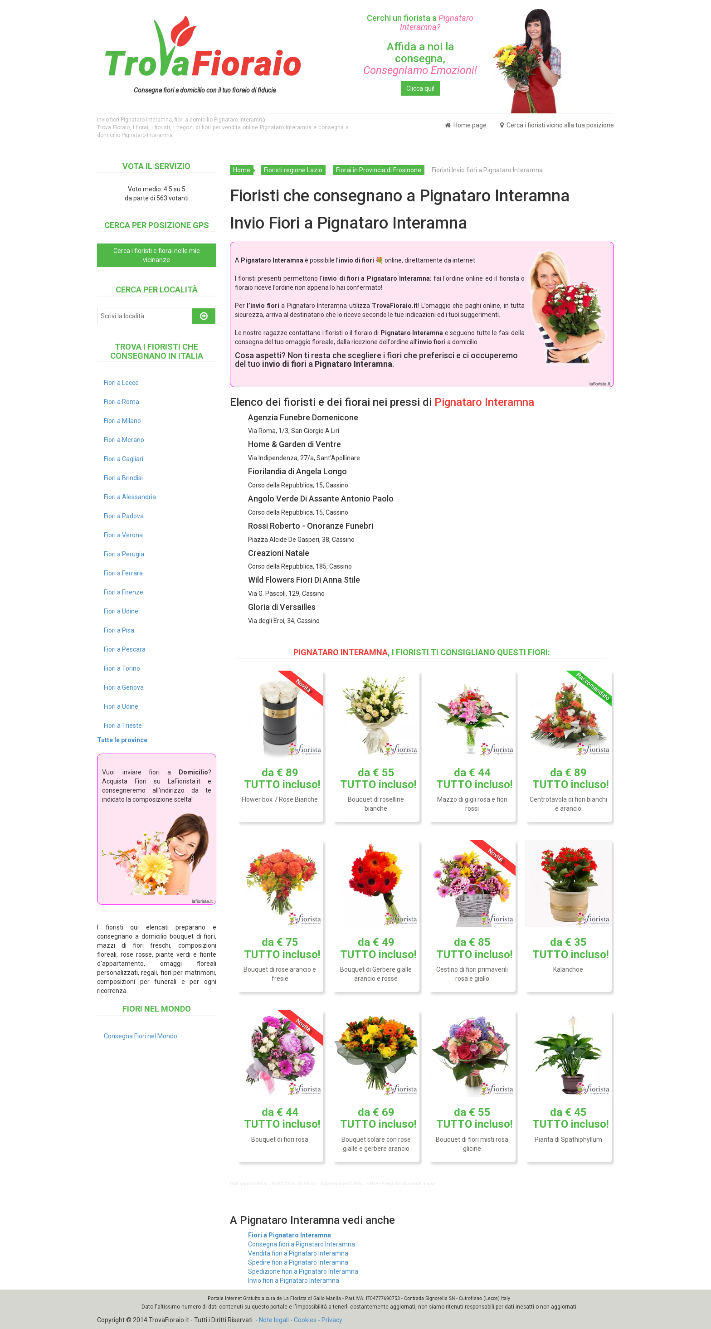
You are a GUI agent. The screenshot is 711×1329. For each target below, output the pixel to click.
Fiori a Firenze (123, 592)
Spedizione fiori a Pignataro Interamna (303, 1271)
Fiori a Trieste (123, 725)
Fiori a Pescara (125, 649)
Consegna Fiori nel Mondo (140, 1036)
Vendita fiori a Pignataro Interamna (298, 1253)
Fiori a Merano (124, 439)
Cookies (305, 1320)
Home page (466, 125)
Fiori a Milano (122, 420)
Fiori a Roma (121, 401)
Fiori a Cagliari (123, 458)
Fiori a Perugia (124, 554)
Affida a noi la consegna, (420, 58)
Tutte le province (122, 740)
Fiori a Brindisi (123, 478)
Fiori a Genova (124, 687)
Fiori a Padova (124, 516)
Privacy (331, 1320)
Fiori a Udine (121, 611)
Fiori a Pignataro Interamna (289, 1235)
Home (241, 170)
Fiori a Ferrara (123, 573)
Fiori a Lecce (121, 382)
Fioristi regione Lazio (293, 170)
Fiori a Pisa (119, 630)
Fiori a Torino (122, 668)
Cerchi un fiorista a (420, 22)
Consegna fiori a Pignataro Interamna (301, 1244)
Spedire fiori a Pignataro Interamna (298, 1262)
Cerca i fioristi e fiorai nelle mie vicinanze (156, 255)
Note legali (274, 1320)
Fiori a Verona (123, 535)
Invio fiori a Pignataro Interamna (293, 1280)
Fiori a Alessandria (130, 497)
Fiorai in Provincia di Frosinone (378, 170)
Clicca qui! (420, 88)
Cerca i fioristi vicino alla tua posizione (557, 125)
